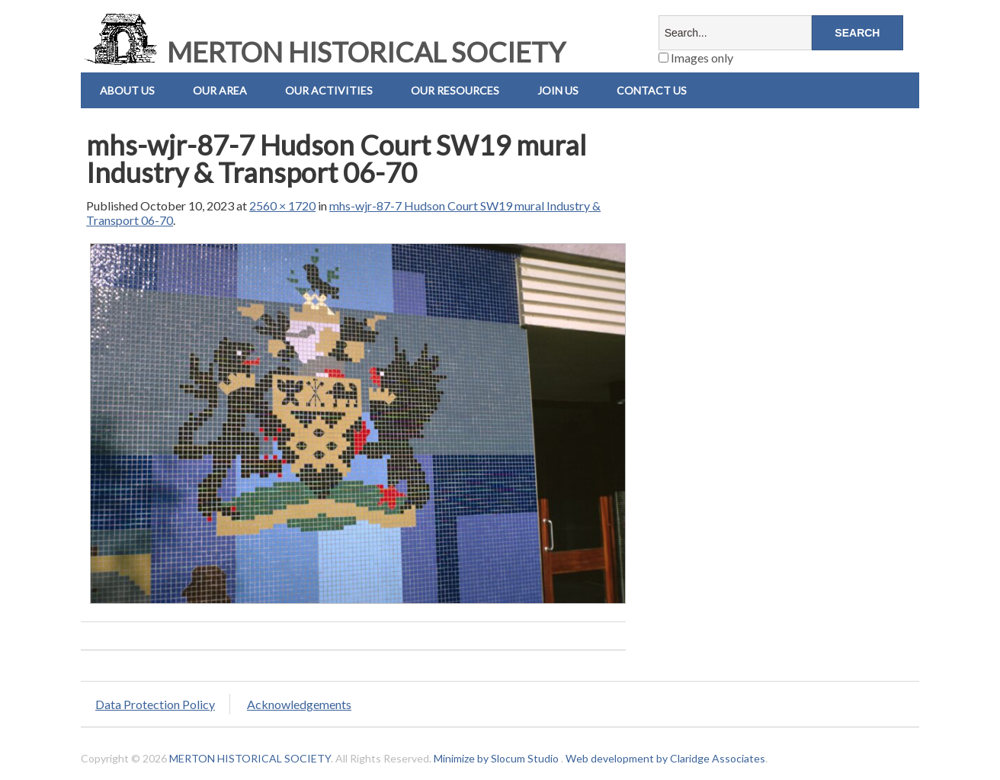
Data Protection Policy (155, 704)
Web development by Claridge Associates (665, 758)
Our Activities (329, 90)
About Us (127, 90)
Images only (696, 57)
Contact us (652, 90)
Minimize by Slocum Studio (496, 758)
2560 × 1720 (282, 205)
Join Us (558, 90)
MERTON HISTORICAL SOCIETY (323, 52)
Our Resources (455, 90)
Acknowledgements (299, 704)
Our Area (220, 90)
